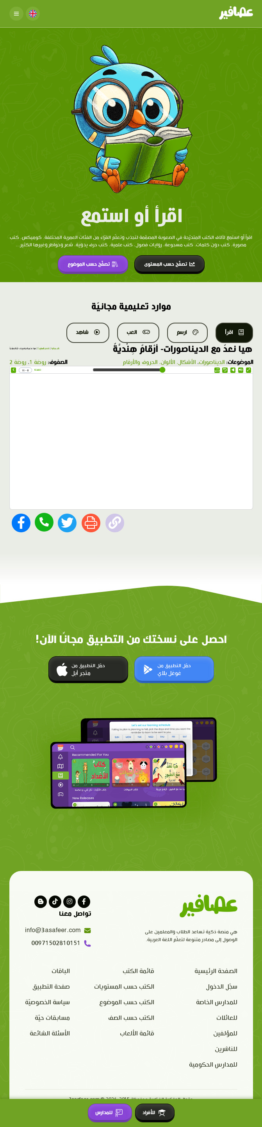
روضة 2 (17, 362)
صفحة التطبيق (51, 987)
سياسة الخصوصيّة (47, 1002)
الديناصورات (212, 362)
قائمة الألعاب (137, 1033)
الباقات (61, 971)
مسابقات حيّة (52, 1018)
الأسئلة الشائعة (50, 1033)
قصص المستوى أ (43, 349)
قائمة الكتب (138, 971)
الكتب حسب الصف (131, 1018)
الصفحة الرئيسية (215, 971)
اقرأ (234, 332)
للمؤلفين (225, 1033)
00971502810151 (61, 943)
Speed (217, 370)
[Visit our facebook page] (84, 902)
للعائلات (226, 1018)
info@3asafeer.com (58, 930)
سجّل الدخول (221, 987)
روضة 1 (37, 362)
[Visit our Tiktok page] (55, 902)
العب (138, 332)
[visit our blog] (40, 902)
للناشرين (226, 1049)
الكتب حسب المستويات (124, 987)
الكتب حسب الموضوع (126, 1002)
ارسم (187, 332)
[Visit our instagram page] (69, 902)
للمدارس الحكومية (213, 1065)
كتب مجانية (55, 349)
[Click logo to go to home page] (236, 13)
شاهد (88, 332)
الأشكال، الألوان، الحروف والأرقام (159, 362)
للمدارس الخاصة (216, 1002)
